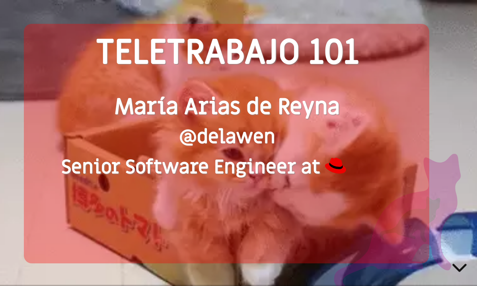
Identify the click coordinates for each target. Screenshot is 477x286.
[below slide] (459, 269)
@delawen (227, 137)
